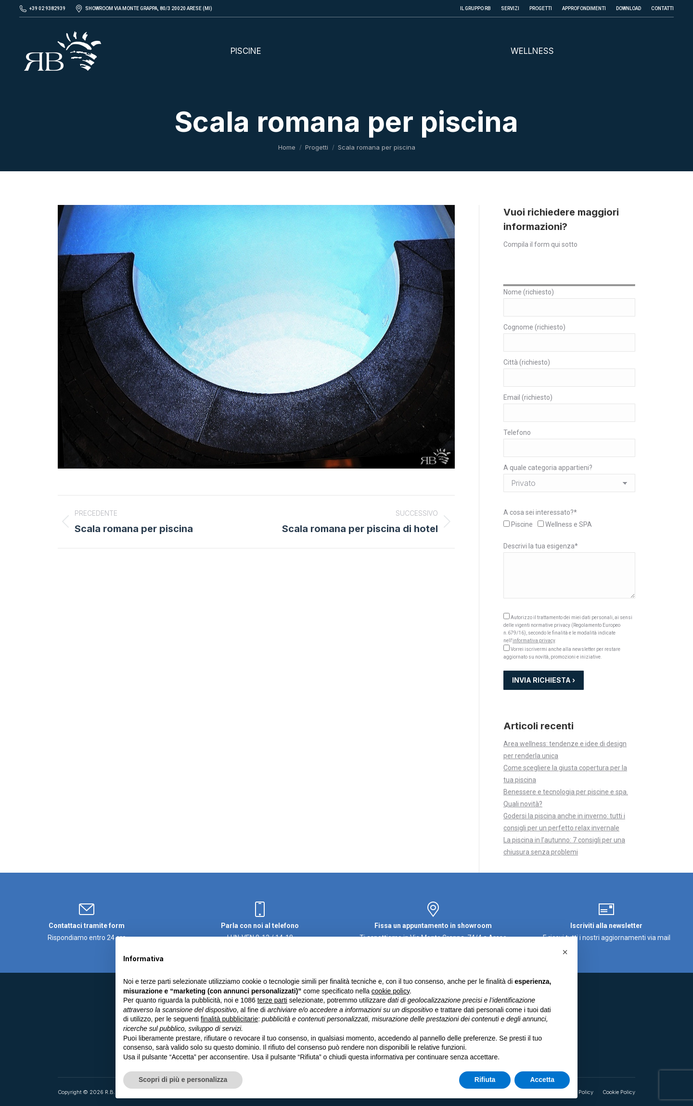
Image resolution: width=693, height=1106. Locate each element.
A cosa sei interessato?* (540, 512)
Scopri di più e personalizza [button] (183, 1079)
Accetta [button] (542, 1079)
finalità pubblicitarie (229, 1019)
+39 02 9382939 (47, 8)
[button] (565, 952)
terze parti (272, 1000)
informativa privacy (534, 640)
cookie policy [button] (391, 991)
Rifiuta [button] (485, 1079)
